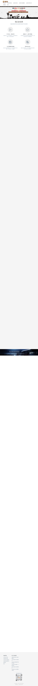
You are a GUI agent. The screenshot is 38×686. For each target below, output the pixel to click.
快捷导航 (5, 655)
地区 (8, 4)
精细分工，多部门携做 (27, 34)
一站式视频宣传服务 (10, 46)
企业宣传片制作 (20, 684)
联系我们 (4, 4)
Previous (2, 12)
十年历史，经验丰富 (10, 34)
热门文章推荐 (14, 655)
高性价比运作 (27, 46)
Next (36, 12)
